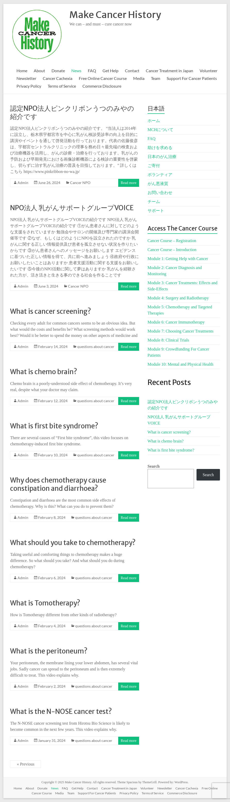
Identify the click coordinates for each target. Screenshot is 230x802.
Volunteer (208, 70)
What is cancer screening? (50, 311)
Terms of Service (62, 86)
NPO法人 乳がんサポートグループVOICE (72, 208)
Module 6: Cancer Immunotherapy (176, 322)
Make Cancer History (115, 15)
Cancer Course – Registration (172, 240)
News (76, 70)
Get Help (110, 70)
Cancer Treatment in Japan (169, 70)
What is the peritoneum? (48, 651)
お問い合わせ (160, 192)
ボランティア (160, 174)
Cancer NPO (80, 182)
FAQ (92, 70)
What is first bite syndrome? (54, 426)
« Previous (25, 764)
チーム (154, 201)
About (39, 70)
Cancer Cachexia (57, 78)
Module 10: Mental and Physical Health (181, 364)
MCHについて (160, 129)
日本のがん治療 (162, 156)
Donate (58, 70)
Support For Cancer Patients (192, 78)
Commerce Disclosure (101, 86)
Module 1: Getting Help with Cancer (178, 258)
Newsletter (26, 78)
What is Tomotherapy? (45, 603)
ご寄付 (154, 165)
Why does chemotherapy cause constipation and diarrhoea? (58, 484)
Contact (132, 70)
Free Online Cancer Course (103, 78)
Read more (129, 183)
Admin (23, 182)
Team (155, 78)
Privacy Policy (28, 86)
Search (154, 466)
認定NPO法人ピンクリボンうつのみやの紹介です (72, 112)
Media (138, 78)
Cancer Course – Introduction (172, 249)
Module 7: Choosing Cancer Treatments (181, 331)
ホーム (154, 120)
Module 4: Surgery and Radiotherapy (178, 298)
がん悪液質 (158, 183)
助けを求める (160, 147)
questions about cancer (95, 346)
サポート (156, 210)
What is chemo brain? (43, 371)
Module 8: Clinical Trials (168, 340)
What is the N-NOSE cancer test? (61, 711)
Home (21, 70)
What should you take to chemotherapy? (72, 542)
